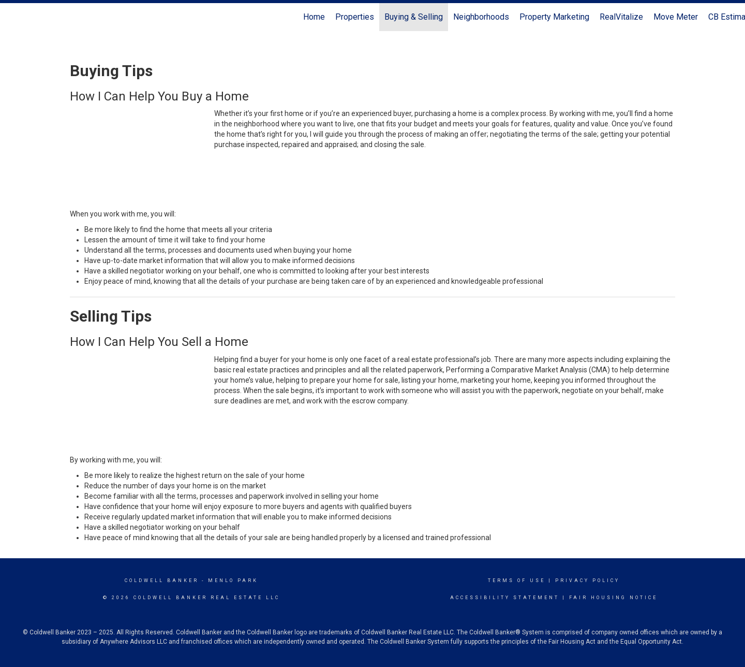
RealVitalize (621, 17)
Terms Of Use (516, 580)
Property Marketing (554, 17)
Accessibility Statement (504, 597)
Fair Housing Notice (613, 597)
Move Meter (675, 17)
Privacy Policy (587, 580)
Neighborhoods (481, 17)
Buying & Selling (413, 17)
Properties (354, 17)
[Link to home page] (13, 17)
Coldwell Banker (162, 580)
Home (314, 17)
